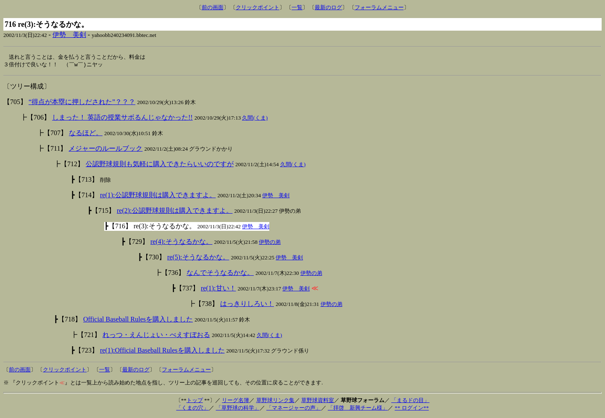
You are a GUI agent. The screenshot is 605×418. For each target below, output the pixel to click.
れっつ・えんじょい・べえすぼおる (156, 335)
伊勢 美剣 (69, 34)
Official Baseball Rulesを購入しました (138, 320)
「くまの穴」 (192, 408)
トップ (195, 401)
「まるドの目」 (410, 401)
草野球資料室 (317, 401)
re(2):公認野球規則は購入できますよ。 (175, 211)
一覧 (297, 7)
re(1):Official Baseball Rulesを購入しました (162, 351)
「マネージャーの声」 (293, 408)
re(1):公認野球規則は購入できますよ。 (158, 195)
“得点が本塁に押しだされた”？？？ (82, 102)
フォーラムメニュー (379, 7)
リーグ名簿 (235, 401)
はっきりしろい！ (247, 304)
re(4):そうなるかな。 (181, 242)
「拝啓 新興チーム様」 (358, 408)
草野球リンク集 (275, 401)
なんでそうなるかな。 (220, 273)
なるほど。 (86, 133)
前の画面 (213, 7)
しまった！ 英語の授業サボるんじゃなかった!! (122, 118)
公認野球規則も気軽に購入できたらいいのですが (160, 164)
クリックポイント (257, 7)
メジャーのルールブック (105, 149)
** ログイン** (412, 408)
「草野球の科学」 (238, 408)
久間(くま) (255, 118)
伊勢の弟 (270, 243)
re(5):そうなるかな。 (198, 257)
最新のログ (328, 7)
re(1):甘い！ (218, 289)
